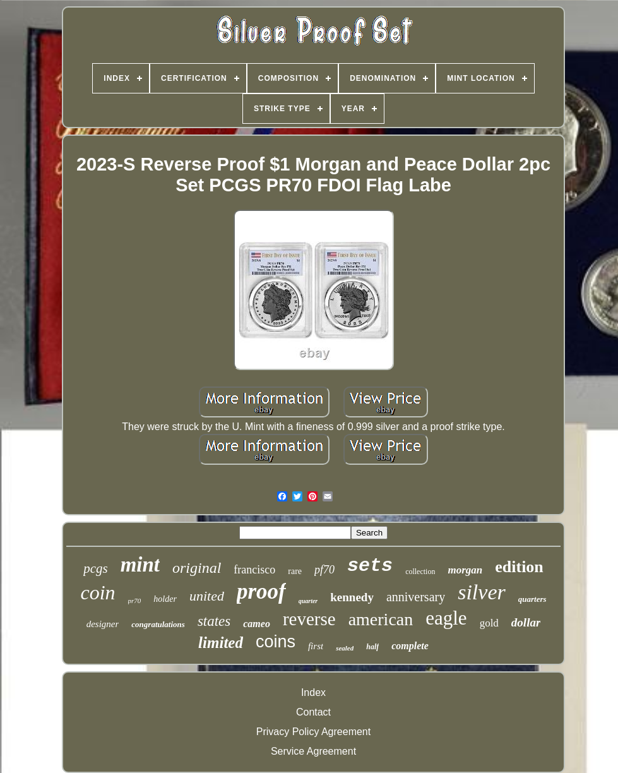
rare (295, 571)
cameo (256, 623)
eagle (445, 618)
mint (140, 564)
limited (220, 642)
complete (410, 645)
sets (370, 566)
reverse (309, 619)
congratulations (158, 624)
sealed (345, 648)
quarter (308, 600)
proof (261, 591)
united (206, 596)
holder (165, 599)
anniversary (415, 597)
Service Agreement (313, 751)
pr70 (134, 600)
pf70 (324, 569)
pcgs (95, 568)
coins (275, 641)
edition (519, 567)
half (372, 646)
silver (482, 592)
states (214, 621)
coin (97, 592)
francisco (254, 569)
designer (102, 624)
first (315, 646)
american (380, 619)
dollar (525, 622)
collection (420, 571)
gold (489, 623)
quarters (532, 599)
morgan (465, 570)
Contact (313, 712)
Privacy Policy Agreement (313, 731)
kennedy (352, 597)
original (196, 568)
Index (313, 692)
